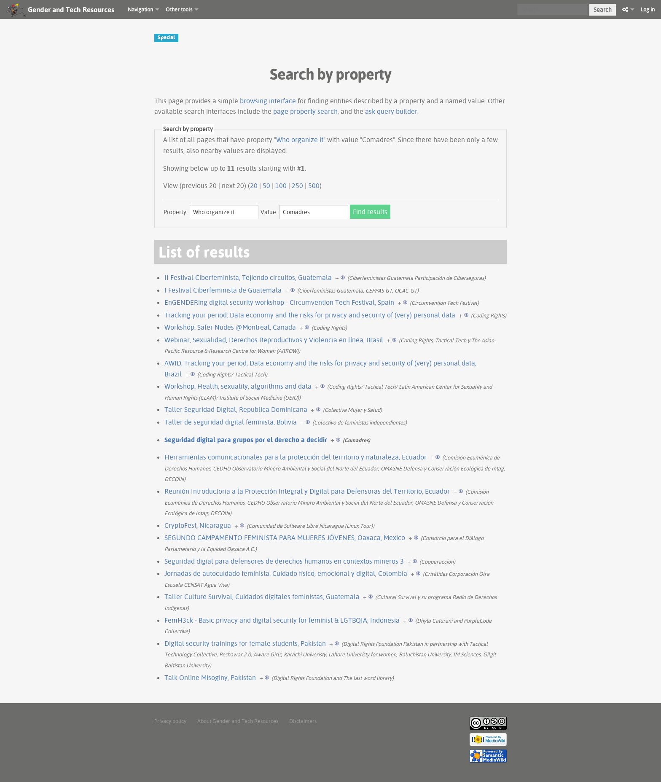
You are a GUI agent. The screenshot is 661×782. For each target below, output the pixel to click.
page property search (305, 111)
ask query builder (391, 111)
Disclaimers (303, 721)
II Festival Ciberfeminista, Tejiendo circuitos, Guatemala (248, 277)
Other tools (179, 9)
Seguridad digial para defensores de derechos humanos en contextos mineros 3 (284, 561)
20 (254, 185)
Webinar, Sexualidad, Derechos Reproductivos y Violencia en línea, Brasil (273, 340)
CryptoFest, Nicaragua (197, 525)
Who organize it (299, 139)
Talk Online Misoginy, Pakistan (210, 677)
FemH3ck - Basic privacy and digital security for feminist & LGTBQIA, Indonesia (282, 620)
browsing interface (268, 101)
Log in (648, 9)
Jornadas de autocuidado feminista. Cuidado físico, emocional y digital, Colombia (285, 573)
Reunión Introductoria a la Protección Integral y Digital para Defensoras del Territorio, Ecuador (307, 491)
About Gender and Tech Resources (237, 721)
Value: (269, 212)
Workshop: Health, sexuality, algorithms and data (238, 386)
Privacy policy (170, 721)
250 (297, 185)
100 (281, 185)
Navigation (140, 9)
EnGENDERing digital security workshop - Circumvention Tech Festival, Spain (279, 302)
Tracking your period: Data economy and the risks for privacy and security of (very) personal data (309, 315)
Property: (176, 212)
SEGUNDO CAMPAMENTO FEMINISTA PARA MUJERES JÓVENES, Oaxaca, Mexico (284, 537)
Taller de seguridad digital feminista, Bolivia (230, 422)
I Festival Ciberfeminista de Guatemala (223, 290)
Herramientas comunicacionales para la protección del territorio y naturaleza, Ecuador (295, 457)
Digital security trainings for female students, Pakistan (245, 643)
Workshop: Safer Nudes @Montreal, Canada (230, 327)
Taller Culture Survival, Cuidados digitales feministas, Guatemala (262, 596)
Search (603, 9)
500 (314, 185)
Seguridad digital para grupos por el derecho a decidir (245, 439)
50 (266, 185)
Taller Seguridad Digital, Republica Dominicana (235, 409)
